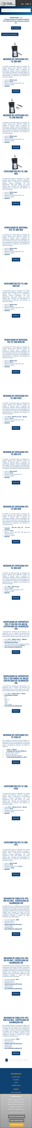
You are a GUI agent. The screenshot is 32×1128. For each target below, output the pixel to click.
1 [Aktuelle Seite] (6, 1060)
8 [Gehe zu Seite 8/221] (25, 1060)
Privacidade (16, 1080)
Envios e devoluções (16, 1092)
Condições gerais (16, 1077)
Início (21, 17)
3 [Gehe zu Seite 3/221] (11, 1060)
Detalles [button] (16, 91)
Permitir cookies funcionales (16, 1120)
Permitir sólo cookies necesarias (16, 1116)
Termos (16, 1083)
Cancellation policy (16, 1085)
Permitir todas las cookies (17, 1125)
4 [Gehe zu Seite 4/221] (14, 1060)
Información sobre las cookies (16, 1112)
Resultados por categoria (9, 34)
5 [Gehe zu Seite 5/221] (17, 1060)
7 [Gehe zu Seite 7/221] (22, 1060)
